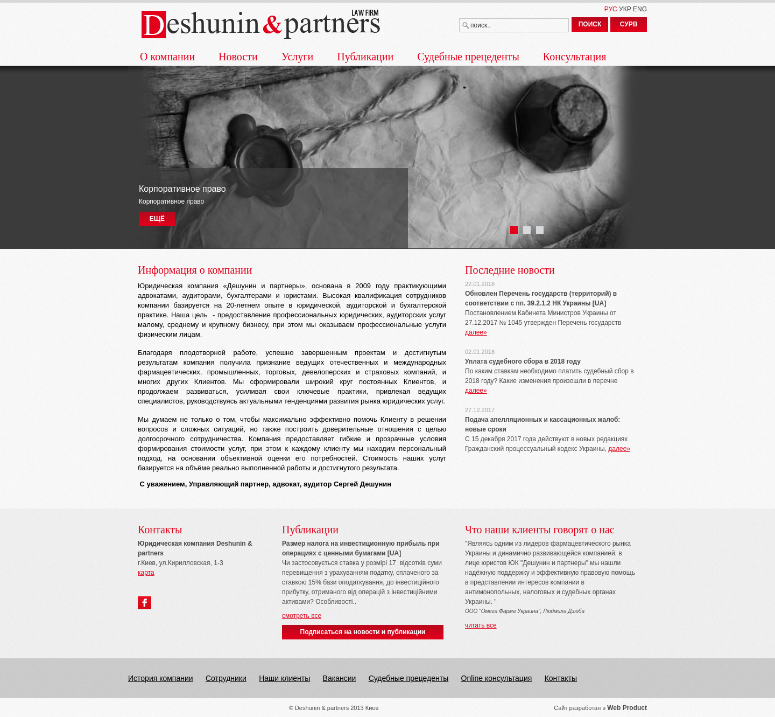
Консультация (575, 56)
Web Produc (626, 708)
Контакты (561, 678)
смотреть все (301, 615)
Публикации (365, 56)
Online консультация (496, 678)
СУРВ (629, 24)
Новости (238, 56)
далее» (476, 332)
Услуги (297, 56)
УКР (625, 9)
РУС (610, 9)
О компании (167, 56)
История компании (160, 678)
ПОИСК (590, 24)
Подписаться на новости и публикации (363, 632)
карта (146, 572)
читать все (481, 625)
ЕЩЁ (157, 218)
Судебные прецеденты (468, 56)
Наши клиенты (284, 678)
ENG (640, 9)
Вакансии (339, 678)
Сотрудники (226, 678)
